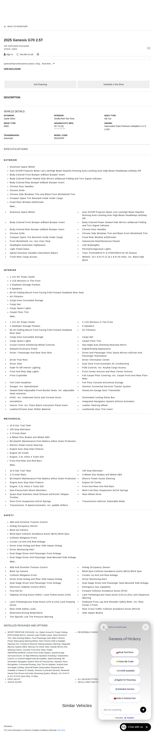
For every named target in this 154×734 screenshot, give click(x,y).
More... (13, 206)
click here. (61, 730)
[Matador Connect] (124, 671)
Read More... (48, 64)
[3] (62, 126)
